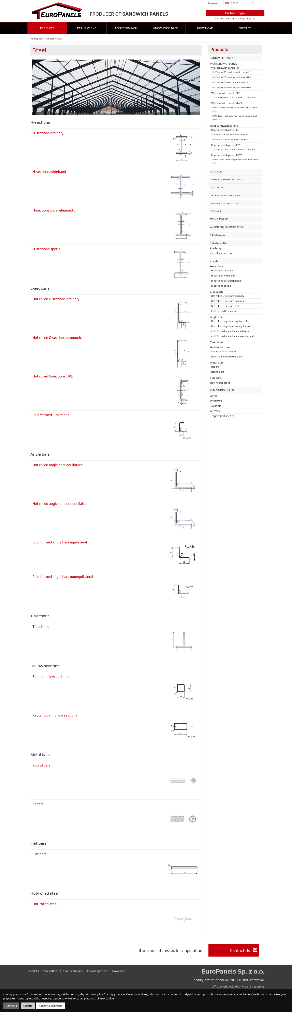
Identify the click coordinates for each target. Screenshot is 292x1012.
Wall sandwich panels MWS (226, 103)
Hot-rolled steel (44, 904)
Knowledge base (165, 28)
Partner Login (235, 13)
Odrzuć (27, 1005)
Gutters (215, 410)
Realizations (86, 28)
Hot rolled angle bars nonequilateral (60, 504)
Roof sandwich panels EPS (225, 145)
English (231, 2)
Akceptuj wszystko (50, 1005)
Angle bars (217, 317)
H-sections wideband (49, 172)
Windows (216, 400)
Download (205, 28)
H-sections (217, 266)
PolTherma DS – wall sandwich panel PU (232, 72)
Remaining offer (222, 390)
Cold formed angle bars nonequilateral (62, 577)
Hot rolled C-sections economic (57, 338)
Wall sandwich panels (223, 63)
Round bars (41, 765)
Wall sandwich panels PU (225, 67)
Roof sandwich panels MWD (227, 155)
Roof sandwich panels (224, 125)
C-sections (216, 291)
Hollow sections (220, 347)
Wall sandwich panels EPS (225, 93)
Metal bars (217, 362)
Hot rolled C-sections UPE (52, 376)
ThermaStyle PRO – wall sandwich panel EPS (234, 97)
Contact (244, 28)
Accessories (218, 242)
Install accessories (221, 253)
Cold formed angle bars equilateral (59, 542)
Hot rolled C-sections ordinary (55, 299)
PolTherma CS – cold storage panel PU (231, 82)
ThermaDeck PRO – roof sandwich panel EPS (234, 149)
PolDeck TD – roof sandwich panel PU (231, 134)
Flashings (215, 211)
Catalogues (216, 171)
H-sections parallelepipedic (53, 210)
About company (126, 28)
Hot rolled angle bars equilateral (57, 465)
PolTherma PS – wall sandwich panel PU (232, 87)
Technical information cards (226, 179)
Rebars (38, 804)
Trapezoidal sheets (222, 416)
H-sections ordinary (47, 133)
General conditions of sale (225, 203)
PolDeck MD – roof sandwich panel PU (231, 139)
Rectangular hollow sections (54, 715)
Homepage (36, 38)
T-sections (40, 627)
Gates (214, 395)
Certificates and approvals (225, 195)
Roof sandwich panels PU (225, 130)
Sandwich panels (222, 58)
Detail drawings (219, 219)
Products (47, 28)
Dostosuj (11, 1005)
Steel (214, 260)
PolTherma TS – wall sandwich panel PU (232, 77)
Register (250, 18)
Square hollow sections (50, 677)
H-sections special (46, 249)
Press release (217, 235)
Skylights (216, 405)
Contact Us (243, 950)
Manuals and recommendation (227, 227)
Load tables (216, 187)
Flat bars (39, 854)
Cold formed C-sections (50, 415)
